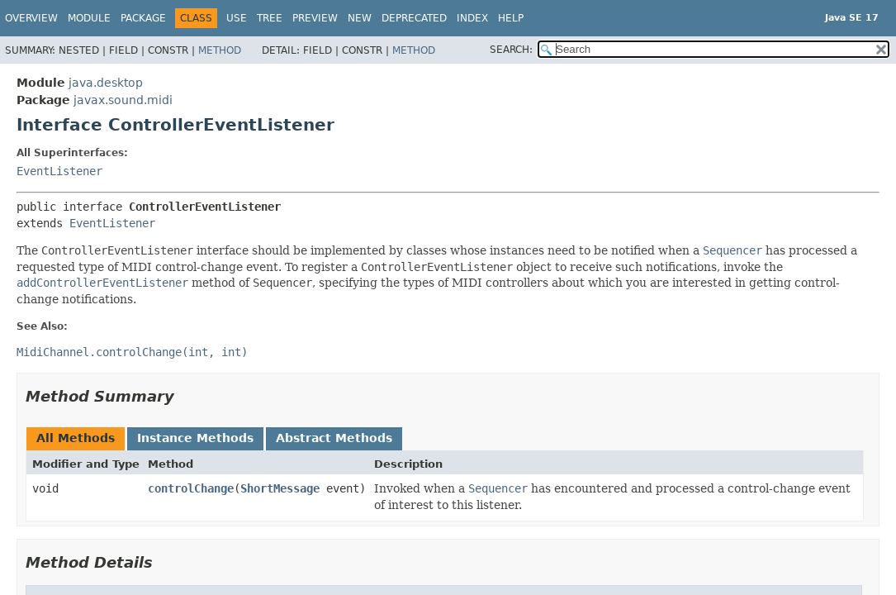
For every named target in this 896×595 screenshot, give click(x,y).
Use (236, 18)
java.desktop (106, 82)
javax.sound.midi (123, 100)
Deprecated (414, 18)
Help (511, 18)
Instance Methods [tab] (195, 438)
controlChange (191, 488)
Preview (315, 18)
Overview (31, 18)
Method (219, 50)
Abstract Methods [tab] (334, 438)
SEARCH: (511, 49)
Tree (269, 18)
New (360, 18)
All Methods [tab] (75, 438)
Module (89, 18)
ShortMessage (280, 488)
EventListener (59, 171)
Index (472, 18)
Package (143, 18)
